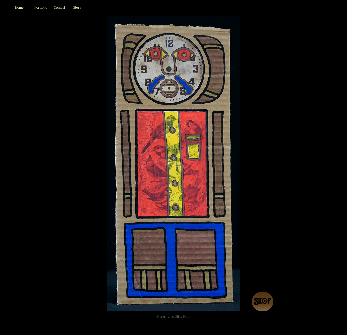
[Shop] (262, 301)
